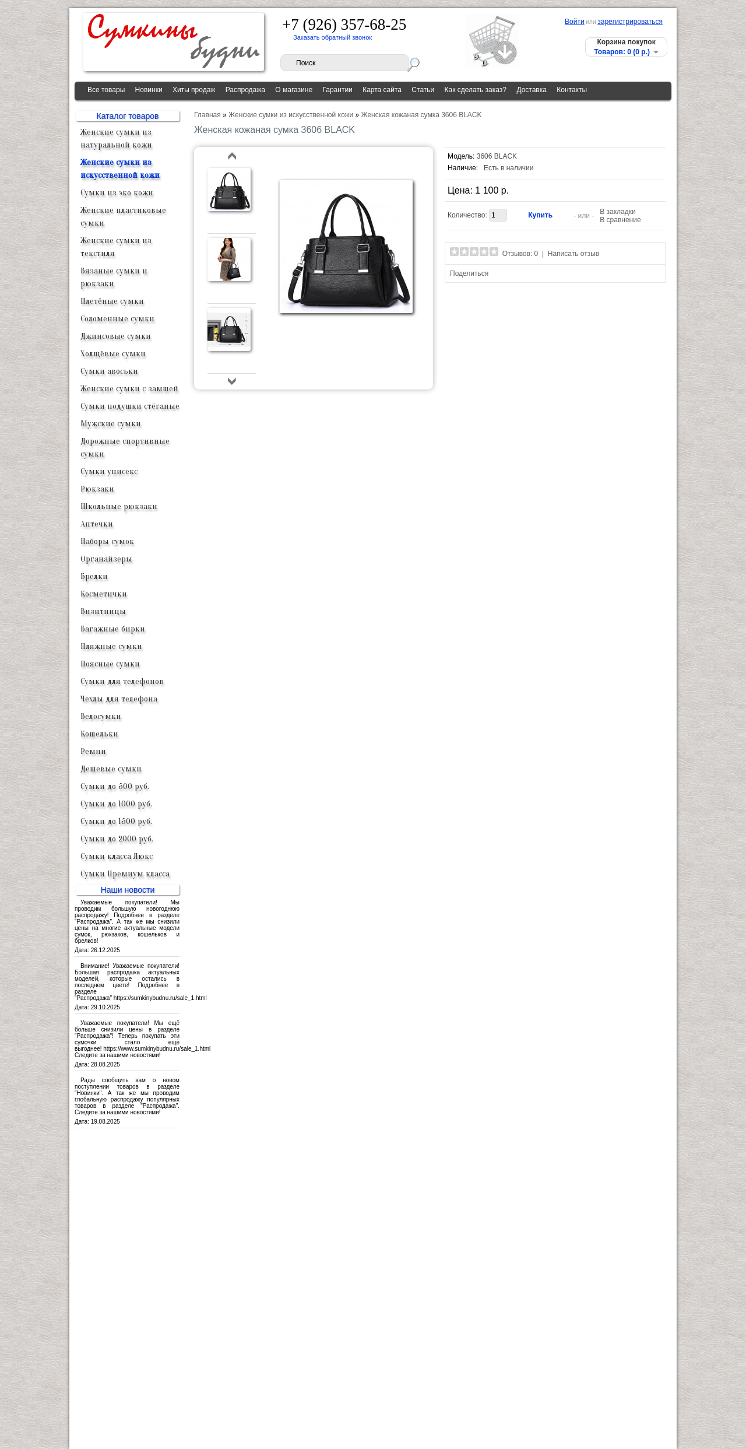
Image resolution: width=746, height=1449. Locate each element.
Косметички (103, 594)
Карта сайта (382, 90)
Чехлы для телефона (118, 699)
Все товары (106, 90)
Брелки (94, 576)
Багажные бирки (112, 629)
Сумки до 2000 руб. (116, 839)
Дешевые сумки (111, 769)
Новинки (149, 90)
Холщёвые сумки (113, 354)
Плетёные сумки (112, 301)
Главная (207, 115)
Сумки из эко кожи (116, 193)
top (232, 156)
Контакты (572, 90)
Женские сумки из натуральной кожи (116, 138)
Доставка (531, 90)
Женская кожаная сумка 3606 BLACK (421, 115)
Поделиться (469, 273)
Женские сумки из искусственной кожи (120, 168)
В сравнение (620, 220)
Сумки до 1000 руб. (116, 804)
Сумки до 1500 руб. (116, 821)
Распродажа (245, 90)
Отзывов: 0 (520, 254)
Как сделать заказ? (475, 90)
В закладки (618, 212)
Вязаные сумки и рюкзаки (113, 277)
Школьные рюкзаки (118, 506)
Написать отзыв (573, 254)
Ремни (93, 751)
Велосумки (100, 716)
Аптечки (96, 524)
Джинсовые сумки (115, 336)
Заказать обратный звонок (332, 37)
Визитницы (103, 611)
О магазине (293, 90)
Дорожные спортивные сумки (125, 447)
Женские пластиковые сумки (123, 216)
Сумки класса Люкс (116, 856)
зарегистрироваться (630, 21)
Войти (575, 21)
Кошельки (99, 734)
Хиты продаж (194, 90)
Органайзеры (106, 559)
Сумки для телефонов (122, 681)
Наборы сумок (107, 541)
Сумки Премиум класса (125, 874)
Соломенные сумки (117, 319)
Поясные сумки (110, 664)
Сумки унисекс (109, 471)
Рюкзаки (97, 489)
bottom (232, 381)
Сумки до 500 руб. (114, 786)
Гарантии (337, 90)
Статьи (422, 90)
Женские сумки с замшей (129, 389)
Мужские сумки (110, 424)
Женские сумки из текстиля (116, 247)
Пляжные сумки (111, 646)
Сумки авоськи (109, 371)
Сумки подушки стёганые (130, 406)
